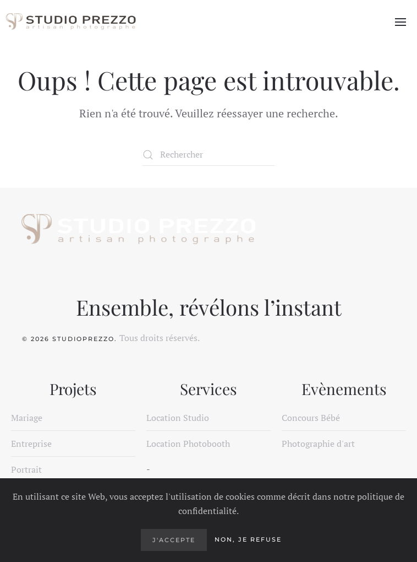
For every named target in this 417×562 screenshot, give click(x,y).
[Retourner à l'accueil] (70, 22)
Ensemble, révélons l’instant (209, 307)
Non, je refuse (248, 539)
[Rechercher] (208, 155)
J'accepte (173, 540)
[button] (400, 22)
